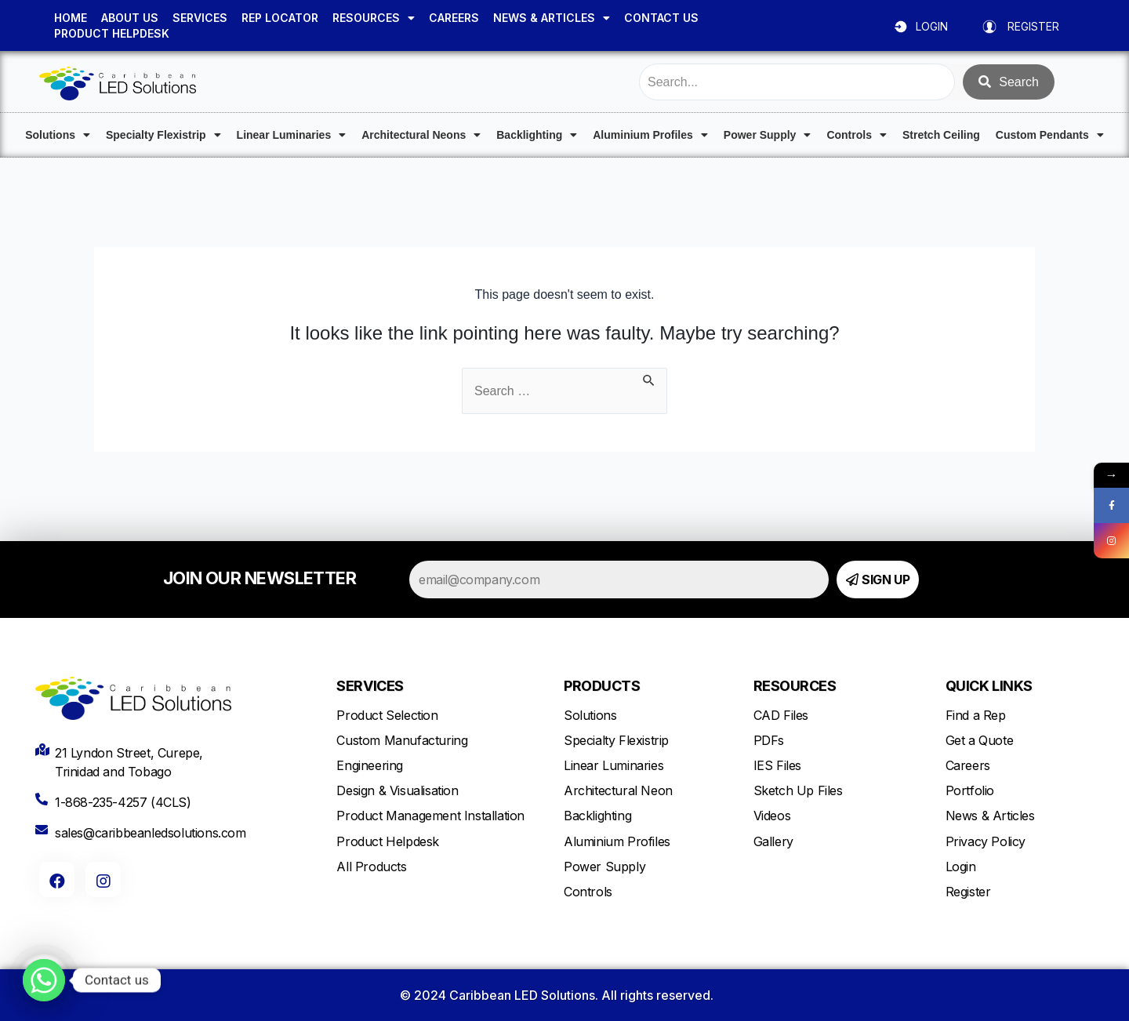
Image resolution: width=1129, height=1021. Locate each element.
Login (961, 866)
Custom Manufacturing (401, 740)
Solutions (57, 135)
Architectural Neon (618, 790)
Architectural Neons (421, 135)
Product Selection (386, 715)
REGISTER (1033, 26)
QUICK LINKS (989, 686)
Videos (772, 815)
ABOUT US (129, 17)
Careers (968, 765)
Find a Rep (976, 715)
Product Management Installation (430, 815)
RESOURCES (373, 18)
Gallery (773, 841)
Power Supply (767, 135)
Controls (856, 135)
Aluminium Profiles (650, 135)
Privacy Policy (986, 841)
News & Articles (990, 815)
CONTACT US (661, 17)
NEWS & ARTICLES (551, 18)
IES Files (777, 765)
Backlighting (536, 135)
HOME (70, 17)
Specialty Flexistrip (163, 135)
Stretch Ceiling (941, 135)
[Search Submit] (649, 377)
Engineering (369, 765)
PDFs (768, 740)
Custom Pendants (1050, 135)
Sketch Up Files (798, 790)
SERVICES (199, 17)
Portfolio (970, 790)
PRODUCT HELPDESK (111, 33)
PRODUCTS (602, 686)
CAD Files (780, 715)
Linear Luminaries (292, 135)
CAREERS (454, 17)
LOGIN (932, 26)
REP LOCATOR (279, 17)
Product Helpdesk (387, 841)
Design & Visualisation (397, 790)
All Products (371, 866)
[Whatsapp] (44, 980)
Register (968, 891)
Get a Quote (980, 740)
